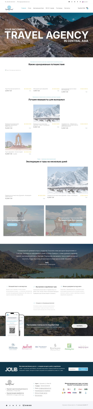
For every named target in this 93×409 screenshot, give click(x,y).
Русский (85, 1)
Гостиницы (59, 8)
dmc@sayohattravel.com (24, 1)
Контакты (67, 8)
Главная (23, 8)
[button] (43, 272)
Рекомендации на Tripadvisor (42, 390)
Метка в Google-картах (41, 393)
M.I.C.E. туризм (50, 8)
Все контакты (38, 395)
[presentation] (6, 261)
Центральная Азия (38, 8)
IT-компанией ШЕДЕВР (82, 405)
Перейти (83, 369)
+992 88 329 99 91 (10, 1)
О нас (29, 8)
